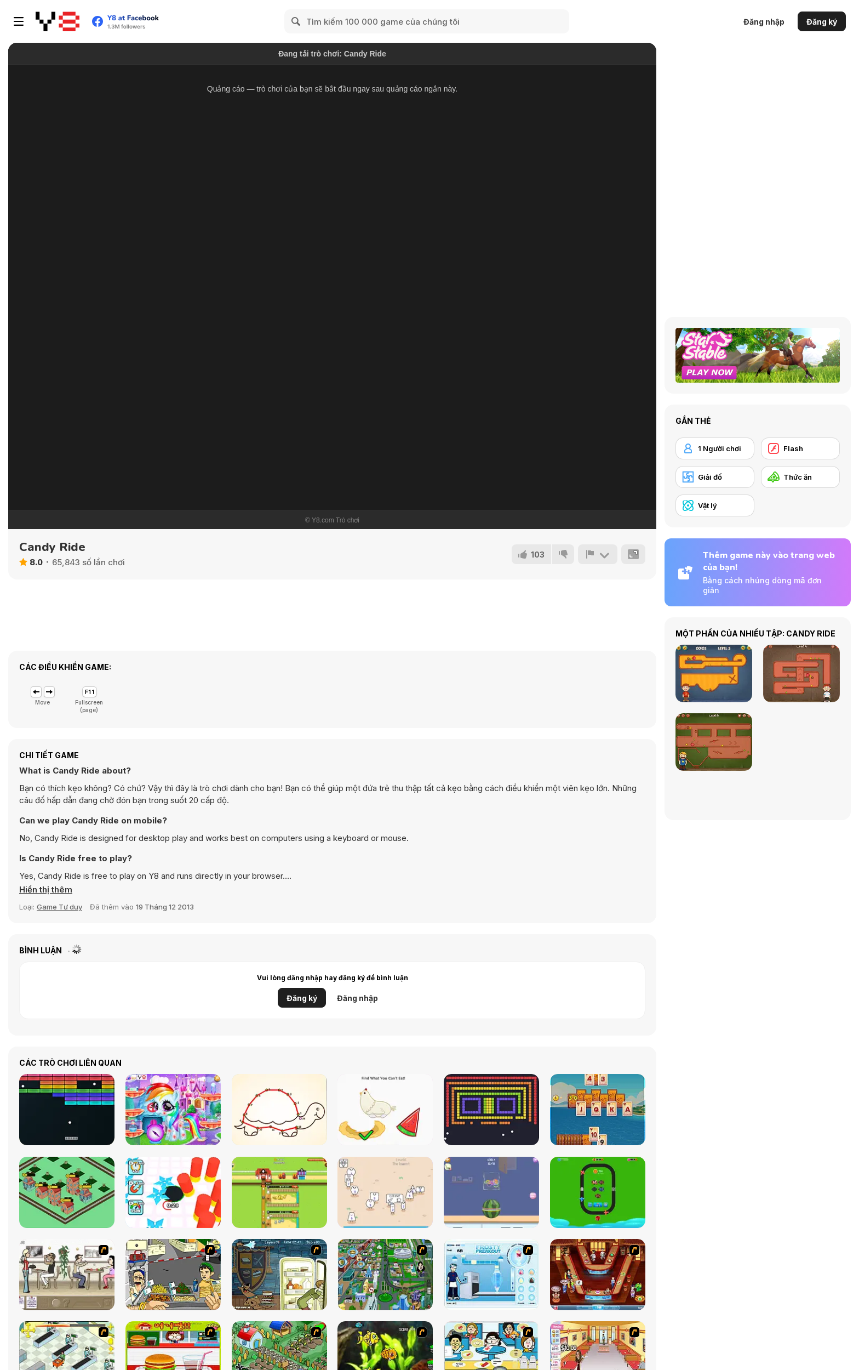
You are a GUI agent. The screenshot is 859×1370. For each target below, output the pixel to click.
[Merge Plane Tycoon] (597, 1192)
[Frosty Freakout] (491, 1274)
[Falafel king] (173, 1274)
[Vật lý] (714, 505)
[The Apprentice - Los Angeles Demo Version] (597, 1274)
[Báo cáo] (597, 554)
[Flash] (800, 448)
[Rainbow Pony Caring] (173, 1109)
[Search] (296, 21)
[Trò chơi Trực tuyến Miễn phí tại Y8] (57, 21)
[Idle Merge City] (66, 1192)
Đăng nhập (763, 21)
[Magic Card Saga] (597, 1109)
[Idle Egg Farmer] (279, 1192)
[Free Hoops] (491, 1192)
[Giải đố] (714, 477)
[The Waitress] (66, 1274)
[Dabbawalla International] (385, 1274)
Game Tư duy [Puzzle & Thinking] (59, 906)
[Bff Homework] (279, 1109)
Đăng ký (821, 21)
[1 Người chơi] (714, 448)
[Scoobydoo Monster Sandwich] (279, 1274)
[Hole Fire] (173, 1192)
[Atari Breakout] (66, 1109)
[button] (45, 890)
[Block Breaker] (491, 1109)
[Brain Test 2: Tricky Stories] (385, 1109)
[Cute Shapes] (385, 1192)
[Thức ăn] (800, 477)
